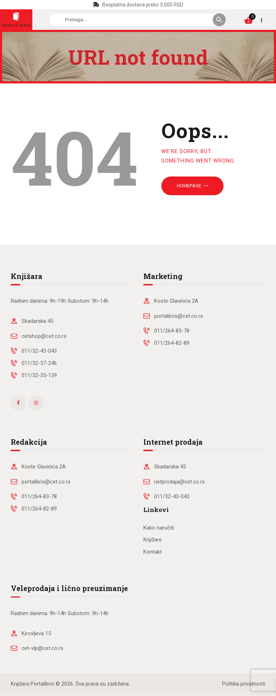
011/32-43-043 (39, 351)
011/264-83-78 (171, 331)
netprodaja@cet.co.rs (179, 482)
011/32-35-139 (39, 375)
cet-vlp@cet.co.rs (42, 648)
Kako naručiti (158, 528)
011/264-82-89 (171, 343)
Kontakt (152, 552)
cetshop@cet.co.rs (44, 336)
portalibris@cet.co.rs (178, 316)
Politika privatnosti (243, 684)
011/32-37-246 (39, 363)
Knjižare (152, 539)
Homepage (189, 185)
